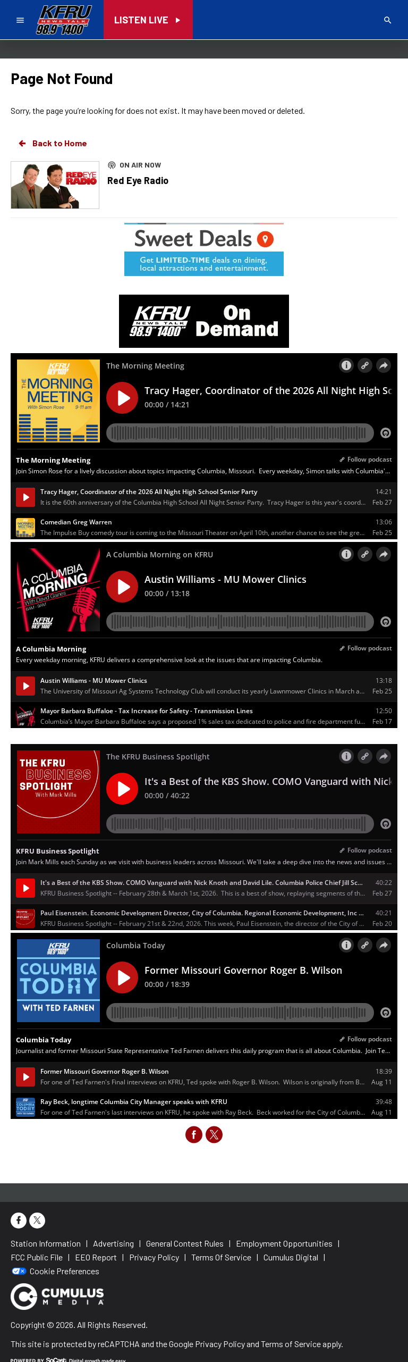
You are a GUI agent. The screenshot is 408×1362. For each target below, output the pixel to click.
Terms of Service (291, 1344)
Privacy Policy (220, 1344)
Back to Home (52, 143)
